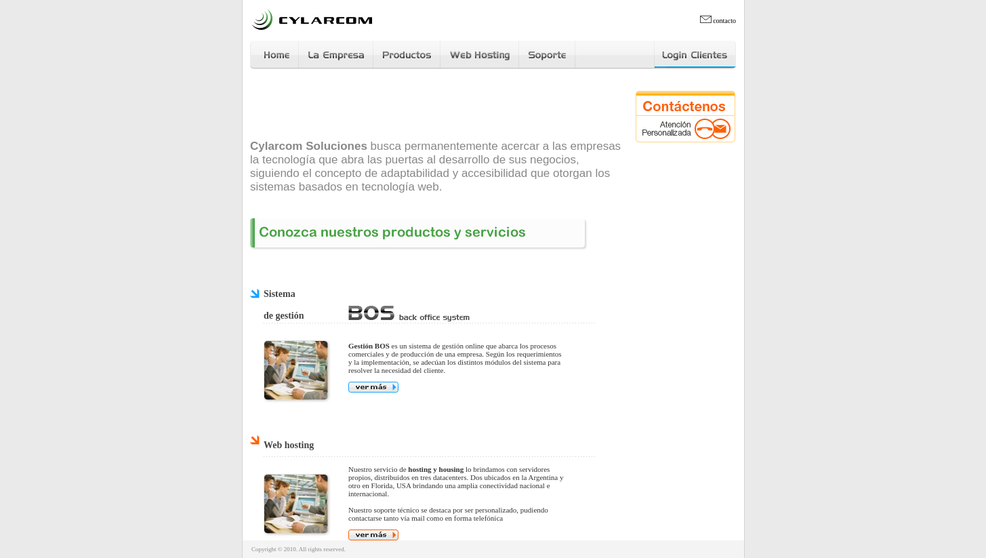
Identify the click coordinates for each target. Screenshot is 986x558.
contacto (718, 20)
